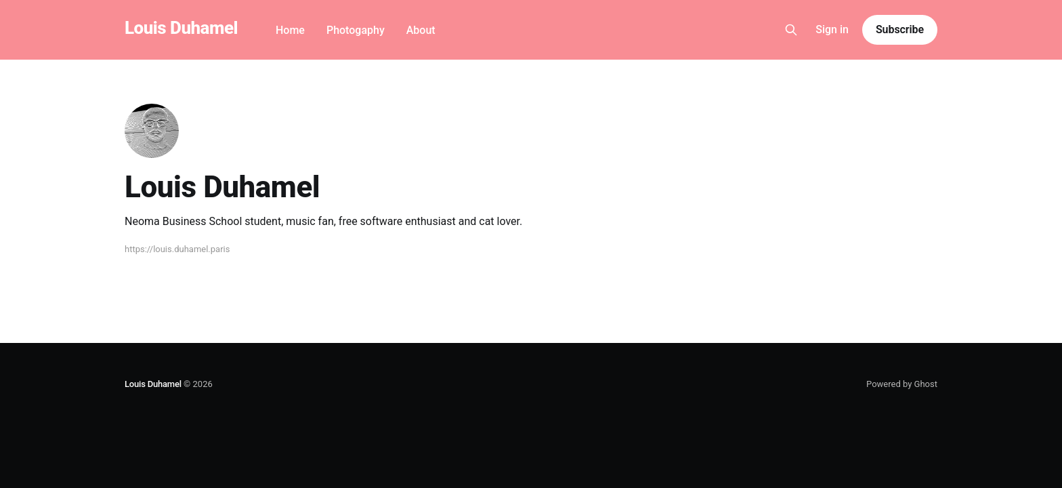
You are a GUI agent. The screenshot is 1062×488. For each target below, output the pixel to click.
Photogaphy (355, 30)
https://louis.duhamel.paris (177, 249)
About (421, 30)
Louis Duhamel (181, 28)
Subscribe (900, 29)
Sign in (832, 29)
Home (290, 30)
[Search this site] (791, 30)
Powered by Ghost (901, 384)
